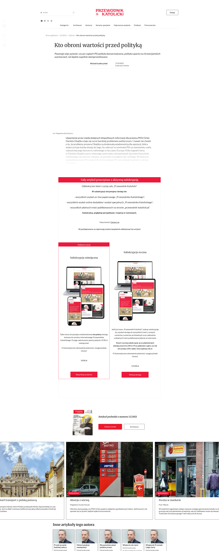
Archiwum (134, 427)
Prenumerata (149, 25)
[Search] (41, 13)
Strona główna (52, 35)
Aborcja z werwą (79, 500)
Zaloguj (172, 13)
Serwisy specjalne (103, 25)
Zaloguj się (114, 222)
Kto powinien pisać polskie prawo (108, 546)
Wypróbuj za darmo (84, 374)
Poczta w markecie (170, 500)
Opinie (71, 35)
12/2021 (133, 416)
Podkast (137, 25)
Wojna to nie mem (130, 545)
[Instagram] (51, 21)
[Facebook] (44, 21)
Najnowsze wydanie (122, 25)
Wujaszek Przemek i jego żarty (154, 546)
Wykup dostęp (135, 374)
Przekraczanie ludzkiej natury (60, 546)
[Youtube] (41, 21)
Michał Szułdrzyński (99, 63)
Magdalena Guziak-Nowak (80, 505)
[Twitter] (48, 21)
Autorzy (88, 25)
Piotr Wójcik (163, 505)
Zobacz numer (110, 426)
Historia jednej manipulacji (83, 546)
